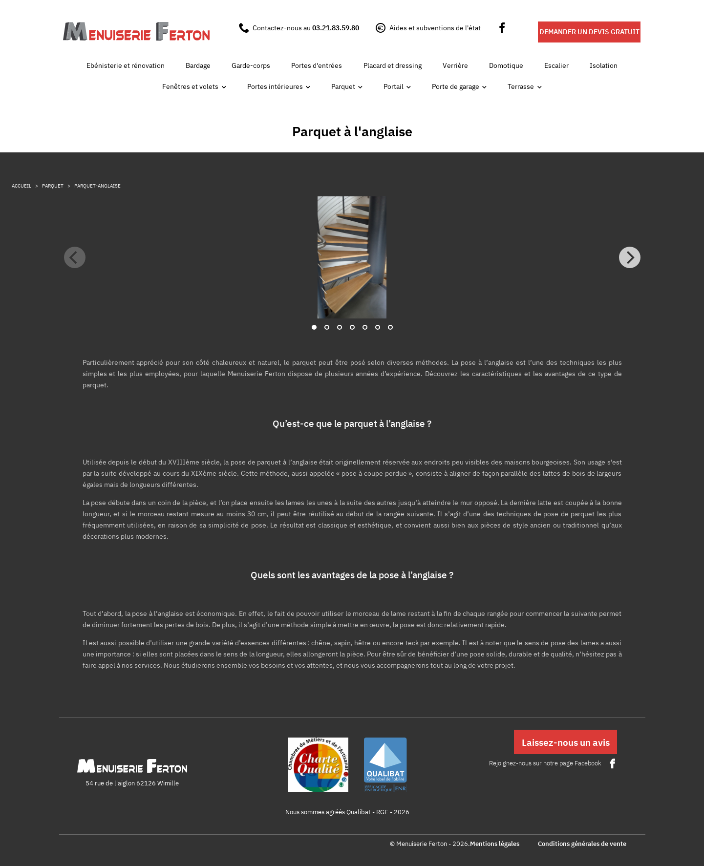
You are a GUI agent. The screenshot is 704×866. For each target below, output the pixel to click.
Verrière (455, 65)
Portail (394, 86)
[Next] (629, 257)
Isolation (604, 65)
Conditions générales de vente (582, 844)
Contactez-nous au (306, 27)
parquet (53, 186)
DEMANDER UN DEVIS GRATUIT (589, 31)
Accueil (21, 186)
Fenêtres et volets (190, 86)
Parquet (343, 86)
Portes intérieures (275, 86)
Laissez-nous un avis (566, 742)
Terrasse (521, 86)
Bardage (198, 65)
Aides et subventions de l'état (435, 27)
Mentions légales (494, 844)
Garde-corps (251, 65)
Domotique (506, 65)
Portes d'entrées (316, 65)
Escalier (556, 65)
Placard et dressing (392, 65)
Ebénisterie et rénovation (125, 65)
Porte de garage (455, 86)
